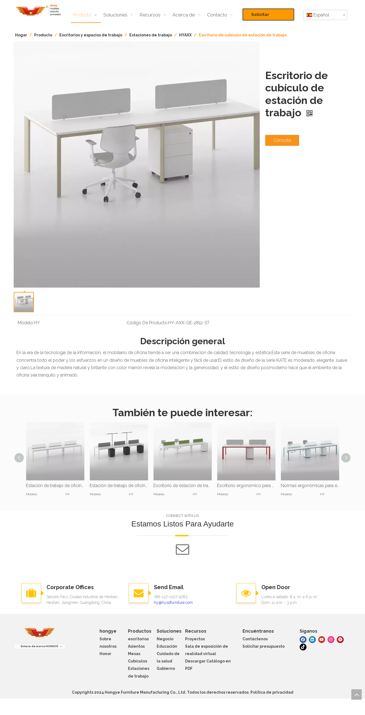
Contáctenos (255, 639)
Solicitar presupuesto (264, 16)
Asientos (136, 646)
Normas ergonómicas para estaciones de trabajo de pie (310, 485)
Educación (167, 646)
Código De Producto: (147, 322)
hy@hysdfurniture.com (173, 602)
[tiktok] (303, 646)
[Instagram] (331, 639)
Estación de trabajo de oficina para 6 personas (119, 485)
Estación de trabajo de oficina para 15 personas (55, 485)
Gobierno (166, 668)
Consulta (282, 140)
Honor (105, 654)
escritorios (138, 639)
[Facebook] (303, 639)
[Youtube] (321, 639)
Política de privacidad (271, 692)
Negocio (165, 639)
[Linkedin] (312, 639)
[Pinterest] (340, 639)
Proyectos (195, 639)
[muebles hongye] (39, 632)
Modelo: (26, 322)
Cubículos (137, 661)
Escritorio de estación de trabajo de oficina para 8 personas (182, 485)
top (356, 694)
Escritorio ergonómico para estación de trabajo (246, 485)
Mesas (134, 654)
